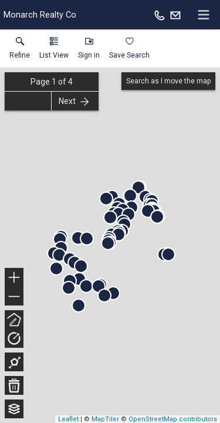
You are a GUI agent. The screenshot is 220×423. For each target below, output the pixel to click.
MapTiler (105, 419)
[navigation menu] (203, 14)
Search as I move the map (168, 81)
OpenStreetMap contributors (172, 419)
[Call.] (160, 14)
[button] (54, 50)
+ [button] (14, 278)
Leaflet (68, 419)
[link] (19, 50)
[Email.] (175, 14)
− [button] (14, 297)
